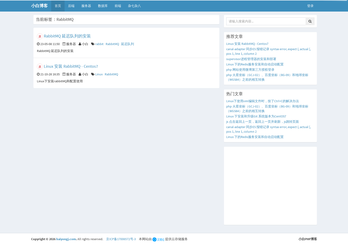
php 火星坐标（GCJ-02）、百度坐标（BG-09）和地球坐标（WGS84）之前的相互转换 (267, 77)
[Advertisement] (270, 186)
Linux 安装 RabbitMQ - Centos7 (71, 66)
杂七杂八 (134, 6)
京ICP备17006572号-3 (121, 239)
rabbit (99, 44)
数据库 (103, 6)
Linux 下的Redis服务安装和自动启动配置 (255, 64)
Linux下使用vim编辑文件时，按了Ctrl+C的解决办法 (262, 101)
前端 (118, 6)
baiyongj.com (66, 239)
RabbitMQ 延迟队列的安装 (67, 36)
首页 (58, 6)
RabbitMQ (112, 44)
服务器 (86, 6)
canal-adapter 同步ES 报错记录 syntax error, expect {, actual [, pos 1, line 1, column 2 (268, 51)
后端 (71, 6)
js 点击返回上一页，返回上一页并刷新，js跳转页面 (262, 121)
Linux (99, 74)
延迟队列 (127, 44)
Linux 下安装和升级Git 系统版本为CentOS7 (256, 116)
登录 (310, 6)
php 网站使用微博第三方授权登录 (250, 69)
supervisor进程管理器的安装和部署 (251, 59)
